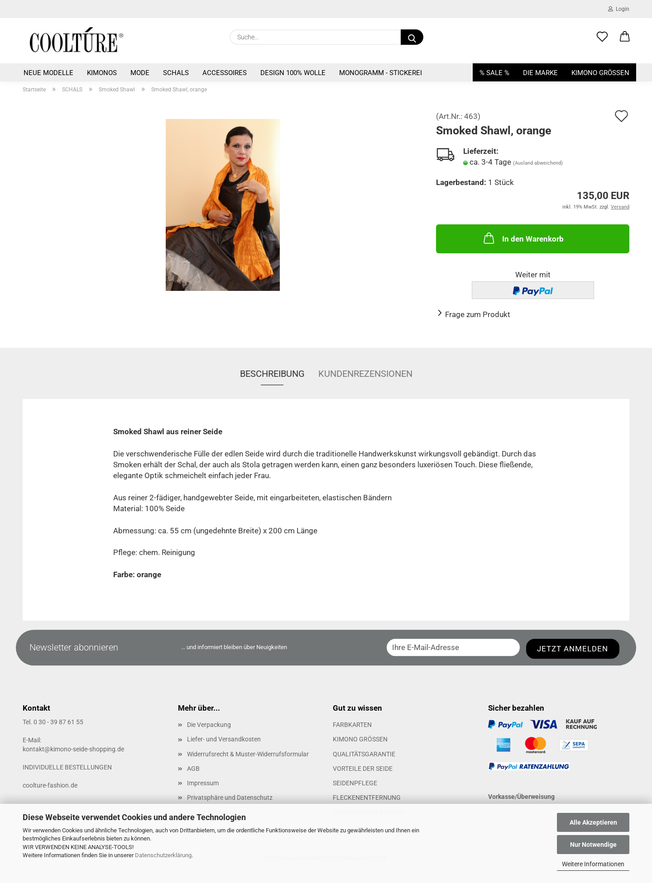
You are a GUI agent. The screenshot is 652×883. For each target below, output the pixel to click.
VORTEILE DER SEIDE (363, 768)
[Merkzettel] (602, 37)
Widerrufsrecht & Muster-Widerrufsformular (248, 754)
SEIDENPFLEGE (355, 783)
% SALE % (494, 73)
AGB (193, 768)
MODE (139, 73)
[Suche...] (412, 37)
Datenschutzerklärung (163, 855)
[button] (625, 37)
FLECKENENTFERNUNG (367, 797)
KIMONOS (102, 73)
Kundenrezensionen (365, 373)
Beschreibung (272, 373)
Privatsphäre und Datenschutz (230, 797)
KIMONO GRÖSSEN (600, 73)
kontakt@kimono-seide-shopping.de (73, 749)
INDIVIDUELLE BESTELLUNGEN (67, 767)
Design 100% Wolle (293, 73)
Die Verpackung (209, 724)
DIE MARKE (540, 73)
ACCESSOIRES (224, 73)
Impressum (203, 783)
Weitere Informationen (593, 864)
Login (618, 9)
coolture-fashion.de (50, 785)
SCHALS (176, 73)
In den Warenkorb (523, 238)
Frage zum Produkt (477, 314)
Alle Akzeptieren (593, 822)
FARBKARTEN (352, 724)
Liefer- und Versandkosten (224, 739)
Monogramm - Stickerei (380, 73)
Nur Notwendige (593, 844)
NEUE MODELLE (48, 73)
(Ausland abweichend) (538, 163)
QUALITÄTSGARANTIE (364, 754)
